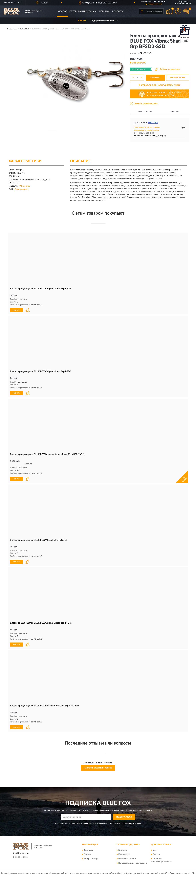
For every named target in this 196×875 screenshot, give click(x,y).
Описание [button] (174, 111)
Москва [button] (153, 123)
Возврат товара (91, 858)
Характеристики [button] (145, 111)
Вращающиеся (21, 189)
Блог (155, 849)
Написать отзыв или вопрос (98, 767)
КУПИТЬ (16, 310)
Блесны (82, 20)
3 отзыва (28, 463)
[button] (154, 4)
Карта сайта (124, 853)
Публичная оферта (127, 858)
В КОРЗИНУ (155, 78)
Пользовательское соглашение (132, 862)
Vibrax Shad (24, 186)
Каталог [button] (62, 11)
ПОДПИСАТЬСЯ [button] (124, 816)
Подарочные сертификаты (104, 20)
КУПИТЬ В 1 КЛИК (177, 78)
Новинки (104, 11)
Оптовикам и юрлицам (82, 11)
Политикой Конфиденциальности (97, 822)
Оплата (87, 853)
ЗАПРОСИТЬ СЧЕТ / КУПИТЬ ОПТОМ (159, 85)
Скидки (156, 853)
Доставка (88, 849)
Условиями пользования (122, 822)
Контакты (117, 11)
